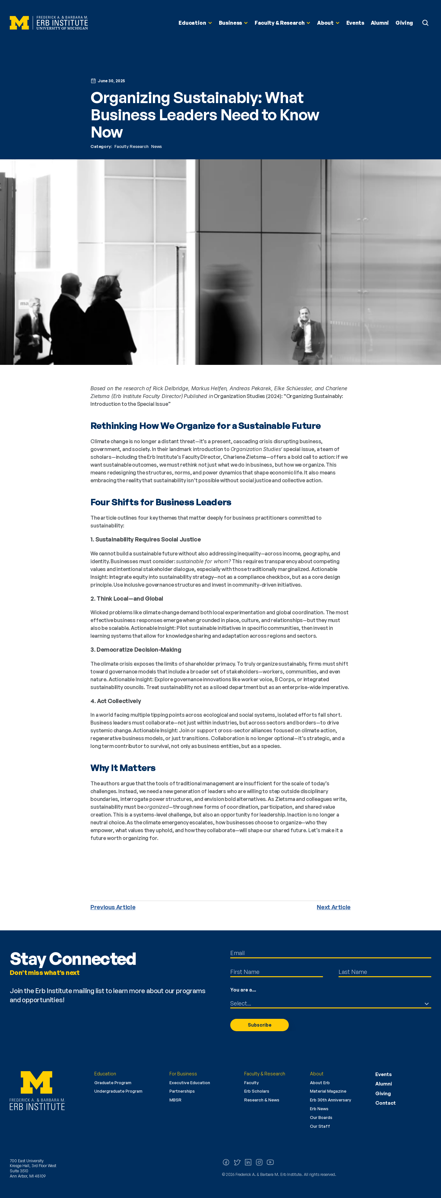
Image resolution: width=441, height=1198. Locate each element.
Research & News (261, 1099)
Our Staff (320, 1126)
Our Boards (321, 1117)
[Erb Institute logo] (47, 1090)
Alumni (383, 1084)
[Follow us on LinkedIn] (248, 1162)
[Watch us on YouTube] (270, 1162)
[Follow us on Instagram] (259, 1162)
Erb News (319, 1108)
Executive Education (189, 1082)
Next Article (334, 907)
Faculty (251, 1082)
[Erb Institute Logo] (49, 23)
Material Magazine (328, 1091)
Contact (385, 1103)
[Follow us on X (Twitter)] (237, 1162)
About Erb (320, 1082)
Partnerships (182, 1091)
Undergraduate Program (118, 1091)
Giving (383, 1093)
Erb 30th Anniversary (330, 1099)
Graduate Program (112, 1082)
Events (383, 1074)
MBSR (175, 1099)
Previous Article (112, 907)
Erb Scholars (256, 1091)
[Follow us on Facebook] (226, 1162)
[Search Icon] (425, 23)
